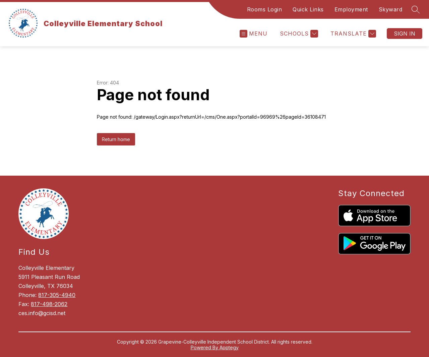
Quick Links (308, 9)
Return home (116, 139)
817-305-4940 (56, 295)
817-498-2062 (49, 304)
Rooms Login (264, 9)
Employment (351, 9)
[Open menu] (253, 33)
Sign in (404, 33)
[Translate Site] (352, 33)
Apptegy (229, 347)
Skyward (391, 9)
